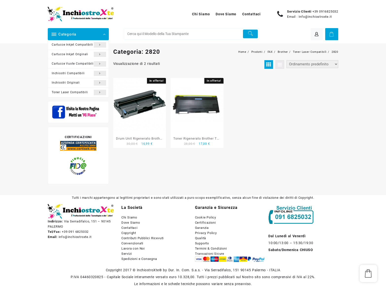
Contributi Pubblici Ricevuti (142, 238)
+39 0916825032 (325, 11)
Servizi (126, 253)
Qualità (200, 238)
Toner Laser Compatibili (79, 92)
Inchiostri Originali (79, 83)
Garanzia (202, 228)
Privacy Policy (206, 233)
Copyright (128, 233)
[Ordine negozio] (312, 64)
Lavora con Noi (133, 248)
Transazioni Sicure (209, 253)
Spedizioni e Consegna (139, 259)
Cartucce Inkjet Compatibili (79, 45)
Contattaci (129, 228)
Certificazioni (205, 222)
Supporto (202, 243)
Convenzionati (132, 243)
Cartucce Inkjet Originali (79, 54)
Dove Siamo (130, 222)
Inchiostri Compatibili (79, 73)
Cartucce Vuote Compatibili (79, 64)
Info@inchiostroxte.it (315, 16)
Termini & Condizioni (211, 248)
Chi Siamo (129, 217)
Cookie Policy (205, 217)
